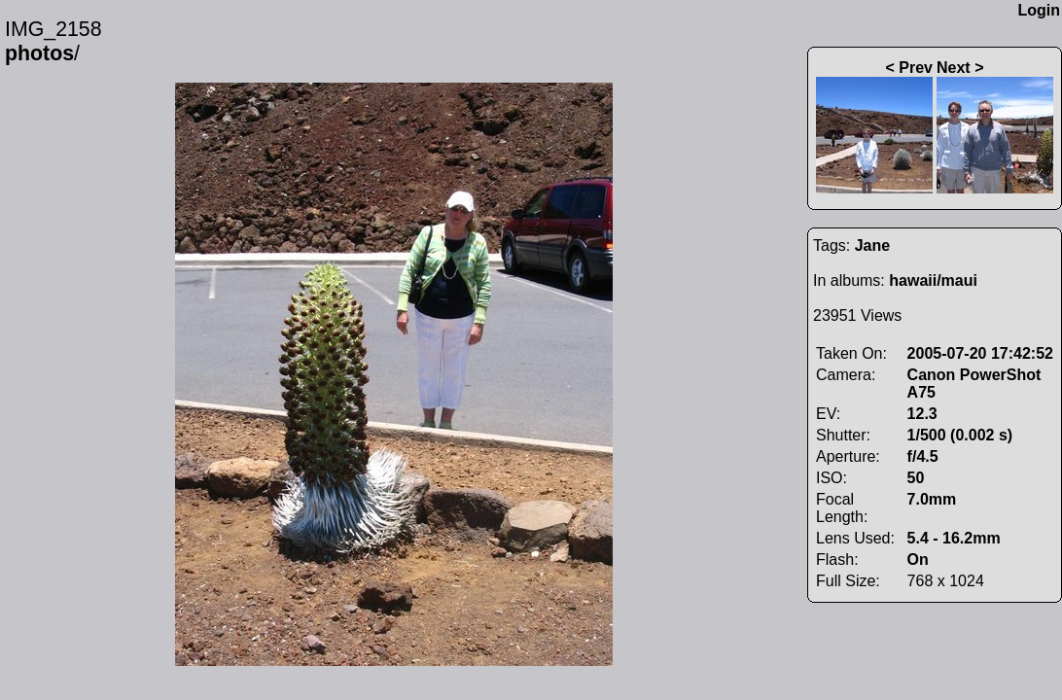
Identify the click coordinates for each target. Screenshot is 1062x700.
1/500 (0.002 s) (960, 435)
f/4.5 (922, 456)
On (918, 559)
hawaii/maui (933, 280)
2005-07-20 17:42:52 (980, 353)
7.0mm (932, 499)
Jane (872, 245)
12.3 (922, 413)
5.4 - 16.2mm (954, 538)
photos (39, 53)
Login (1038, 10)
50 (916, 478)
